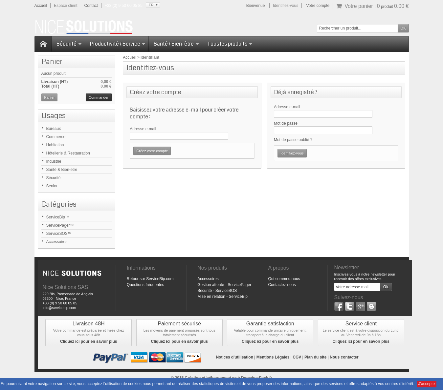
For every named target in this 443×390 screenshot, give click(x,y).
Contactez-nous (282, 284)
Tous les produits (230, 44)
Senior (52, 186)
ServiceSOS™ (59, 233)
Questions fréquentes (145, 284)
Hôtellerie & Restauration (68, 153)
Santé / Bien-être (176, 44)
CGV (297, 357)
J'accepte (426, 383)
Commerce (56, 136)
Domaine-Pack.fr (256, 378)
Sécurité (69, 44)
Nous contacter (344, 357)
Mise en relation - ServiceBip (222, 296)
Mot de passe (286, 123)
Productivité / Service (118, 44)
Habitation (55, 145)
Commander (99, 97)
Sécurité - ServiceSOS (217, 290)
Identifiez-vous (285, 5)
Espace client (65, 5)
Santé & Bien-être (62, 169)
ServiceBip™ (57, 217)
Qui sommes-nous (284, 279)
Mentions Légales (273, 357)
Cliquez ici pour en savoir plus (88, 341)
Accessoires (57, 241)
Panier (51, 61)
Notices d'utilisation (234, 357)
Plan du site (315, 357)
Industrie (53, 161)
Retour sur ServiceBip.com (150, 279)
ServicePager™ (60, 225)
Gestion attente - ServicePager (224, 284)
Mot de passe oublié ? (293, 139)
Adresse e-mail (143, 129)
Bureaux (53, 128)
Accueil (129, 57)
